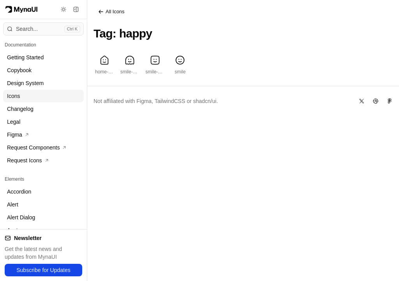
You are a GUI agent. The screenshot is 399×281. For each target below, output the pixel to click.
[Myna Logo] (21, 9)
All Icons (111, 12)
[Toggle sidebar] (76, 9)
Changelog (20, 109)
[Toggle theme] (63, 9)
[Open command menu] (43, 29)
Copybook (19, 70)
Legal (13, 122)
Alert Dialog (21, 217)
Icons (13, 96)
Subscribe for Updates (43, 270)
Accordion (19, 192)
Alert (12, 204)
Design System (25, 83)
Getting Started (25, 57)
